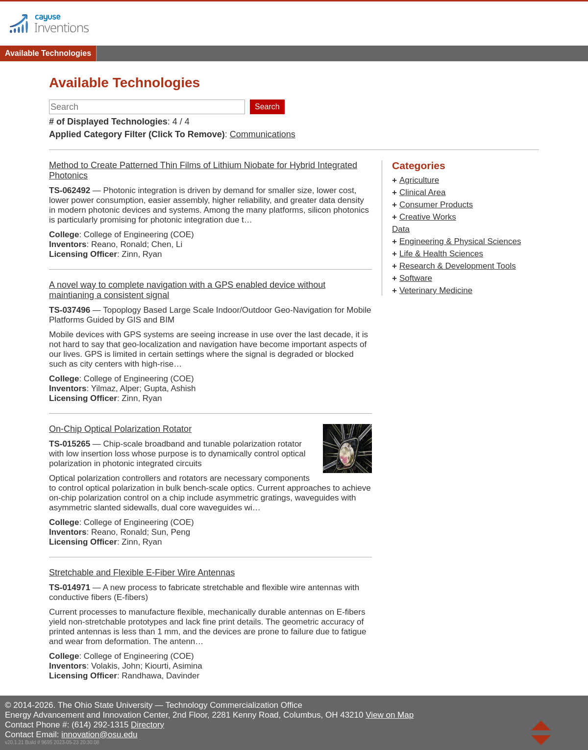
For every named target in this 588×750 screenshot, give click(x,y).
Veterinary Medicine (435, 290)
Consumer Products (436, 204)
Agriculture (419, 180)
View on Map (390, 715)
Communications (262, 134)
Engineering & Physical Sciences (460, 241)
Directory (147, 724)
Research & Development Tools (457, 266)
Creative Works (427, 217)
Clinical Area (422, 192)
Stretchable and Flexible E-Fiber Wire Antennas (142, 572)
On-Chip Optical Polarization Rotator (120, 429)
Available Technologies (48, 53)
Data (401, 229)
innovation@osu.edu (99, 734)
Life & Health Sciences (441, 253)
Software (415, 278)
